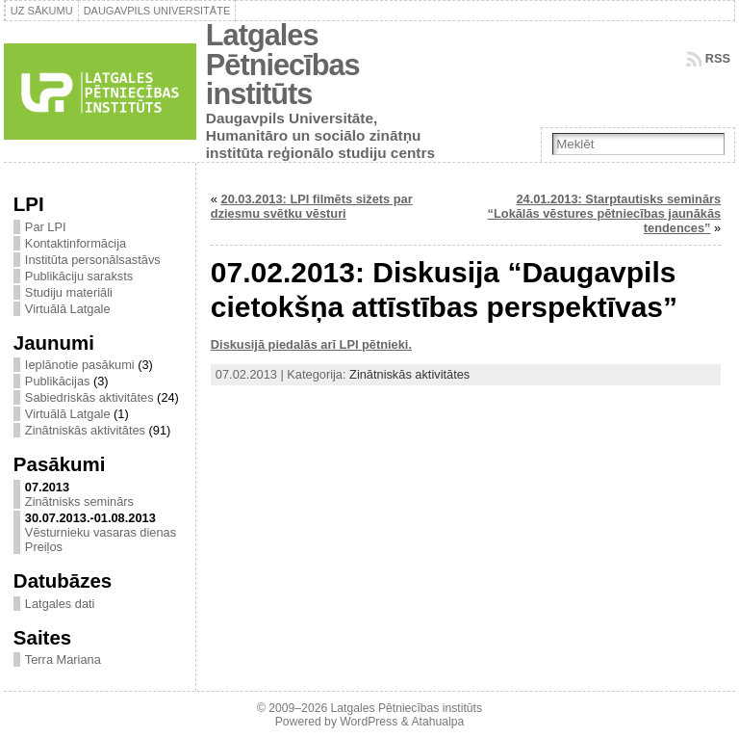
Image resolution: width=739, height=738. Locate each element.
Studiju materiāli (69, 292)
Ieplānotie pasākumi (80, 364)
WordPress (368, 721)
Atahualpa (437, 721)
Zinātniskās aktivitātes (85, 430)
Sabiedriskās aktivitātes (89, 397)
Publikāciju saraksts (79, 276)
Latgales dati (60, 603)
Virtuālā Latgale (68, 309)
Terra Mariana (63, 659)
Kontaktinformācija (75, 243)
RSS (717, 58)
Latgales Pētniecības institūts (283, 64)
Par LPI (45, 227)
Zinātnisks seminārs (79, 501)
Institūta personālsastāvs (93, 259)
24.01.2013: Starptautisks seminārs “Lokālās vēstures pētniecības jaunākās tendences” (605, 213)
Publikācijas (57, 381)
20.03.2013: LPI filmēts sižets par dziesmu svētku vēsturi (312, 206)
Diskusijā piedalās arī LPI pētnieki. (311, 344)
